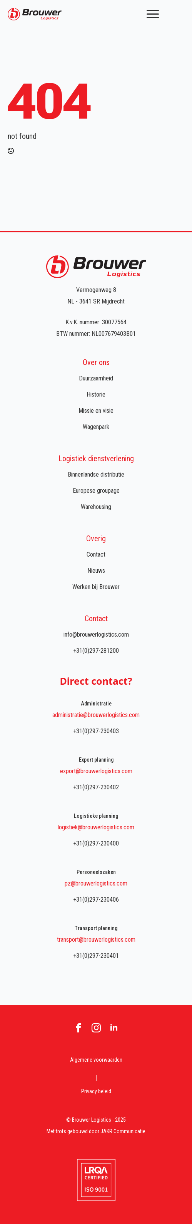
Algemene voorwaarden (96, 1060)
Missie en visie (96, 410)
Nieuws (96, 570)
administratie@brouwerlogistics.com (96, 715)
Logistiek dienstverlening (96, 458)
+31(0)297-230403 (96, 731)
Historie (96, 394)
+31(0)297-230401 (96, 955)
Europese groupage (96, 490)
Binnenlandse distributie (96, 474)
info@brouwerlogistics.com (96, 634)
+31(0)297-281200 (96, 650)
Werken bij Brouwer (96, 586)
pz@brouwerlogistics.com (96, 883)
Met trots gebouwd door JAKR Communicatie (96, 1131)
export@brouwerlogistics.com (96, 771)
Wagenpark (96, 426)
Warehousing (96, 506)
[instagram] (96, 1028)
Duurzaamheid (96, 378)
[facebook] (78, 1028)
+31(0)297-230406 (96, 899)
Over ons (96, 362)
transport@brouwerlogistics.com (96, 939)
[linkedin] (114, 1028)
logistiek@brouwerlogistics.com (96, 827)
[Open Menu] (153, 14)
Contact (96, 554)
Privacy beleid (96, 1091)
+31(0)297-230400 (96, 843)
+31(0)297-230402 (96, 787)
